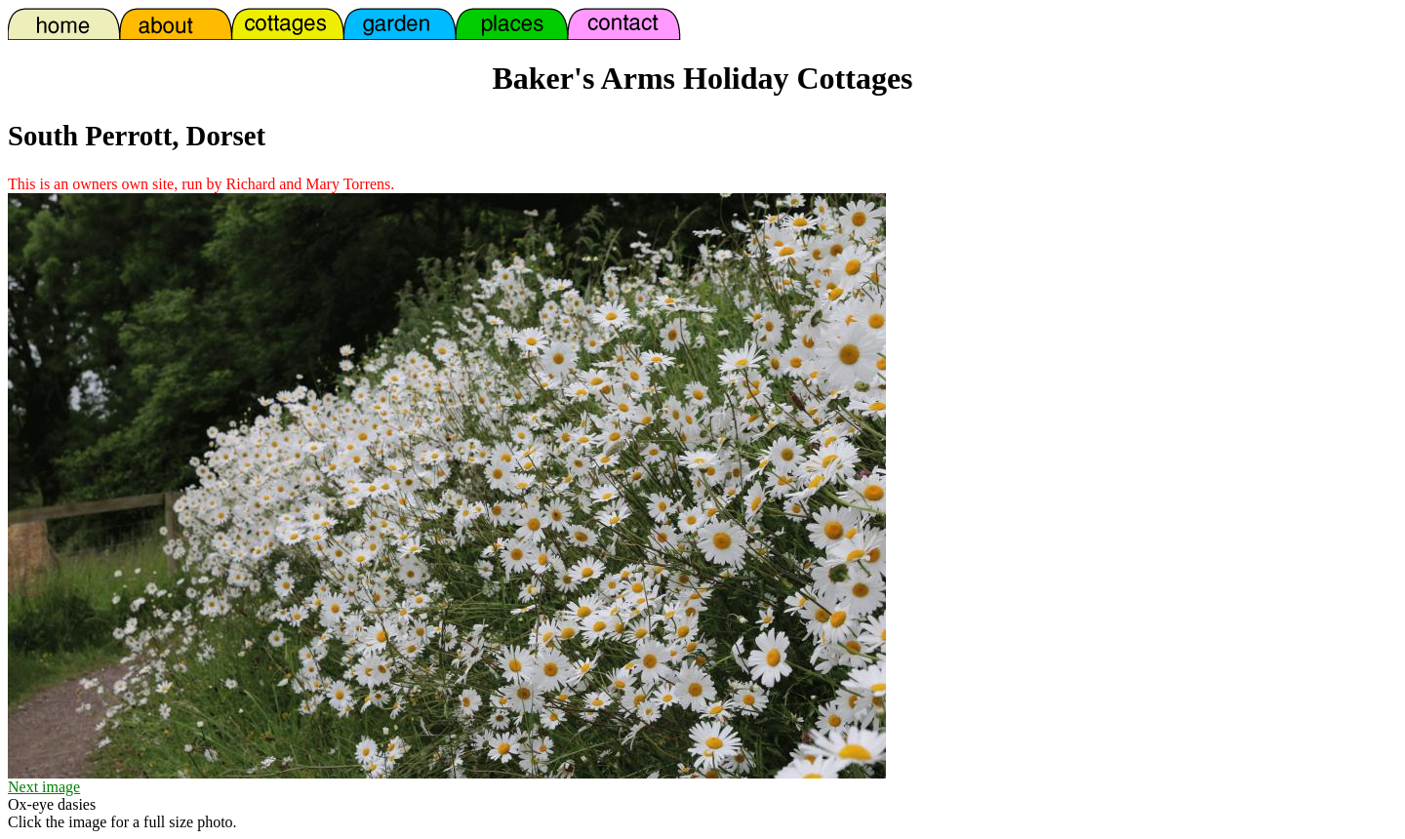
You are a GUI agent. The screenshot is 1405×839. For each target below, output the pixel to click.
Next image (44, 787)
